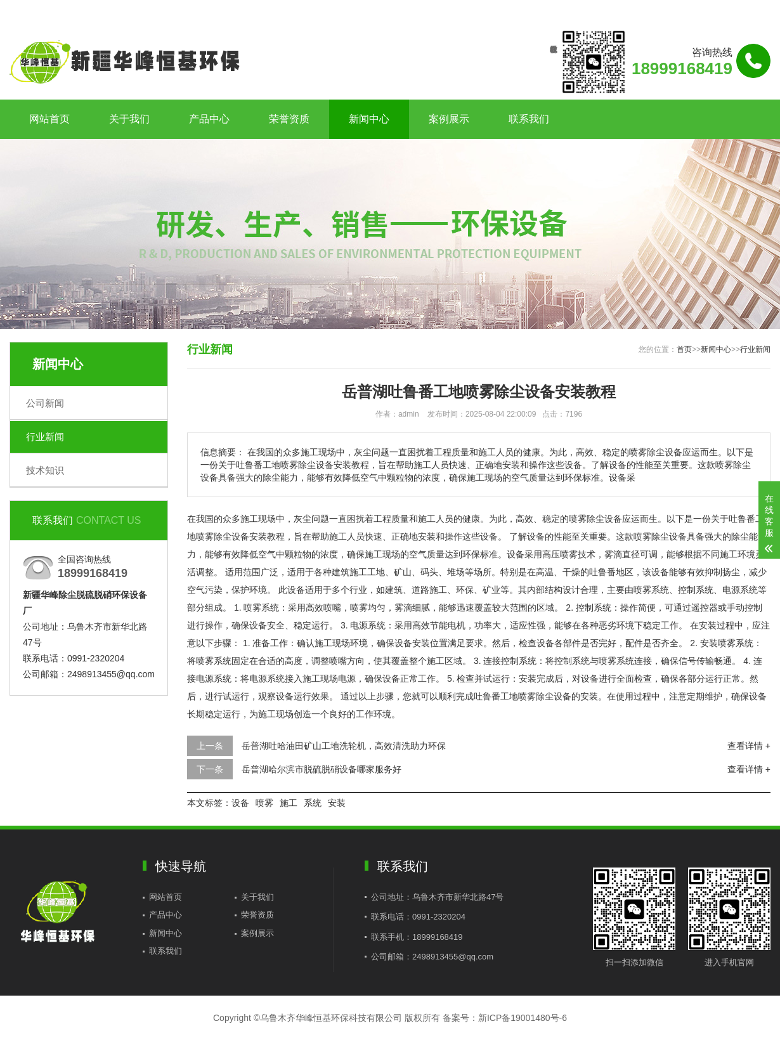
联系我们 (691, 11)
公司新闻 (45, 403)
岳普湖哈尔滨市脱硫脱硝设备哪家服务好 (321, 769)
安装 (337, 803)
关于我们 (129, 119)
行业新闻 (45, 436)
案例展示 (449, 119)
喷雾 (264, 803)
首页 (684, 349)
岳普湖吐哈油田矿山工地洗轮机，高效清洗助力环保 (344, 746)
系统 (313, 803)
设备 (240, 803)
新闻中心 (369, 119)
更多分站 (752, 11)
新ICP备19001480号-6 (522, 1018)
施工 (288, 803)
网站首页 (49, 119)
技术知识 (45, 470)
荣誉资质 (289, 119)
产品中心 (209, 119)
